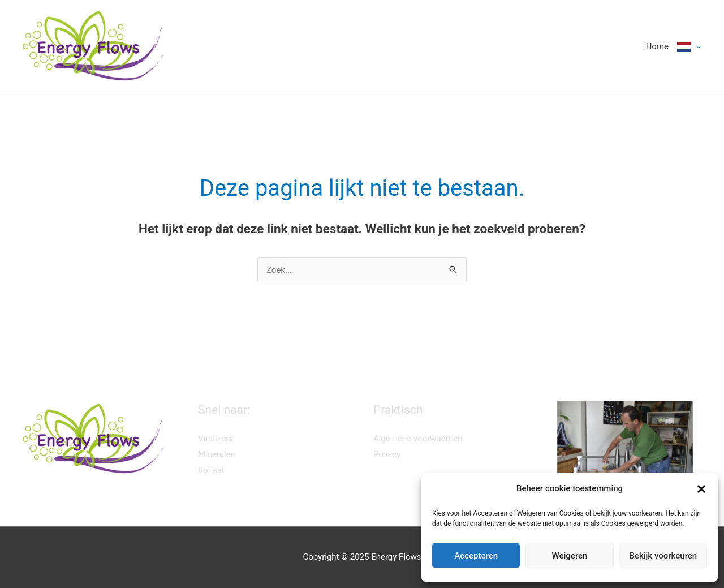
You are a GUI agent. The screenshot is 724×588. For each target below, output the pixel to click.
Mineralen (216, 454)
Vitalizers (215, 439)
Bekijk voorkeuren (663, 556)
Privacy (386, 454)
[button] (701, 489)
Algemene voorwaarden (418, 439)
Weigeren (570, 556)
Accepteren (476, 556)
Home (657, 46)
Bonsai (211, 470)
